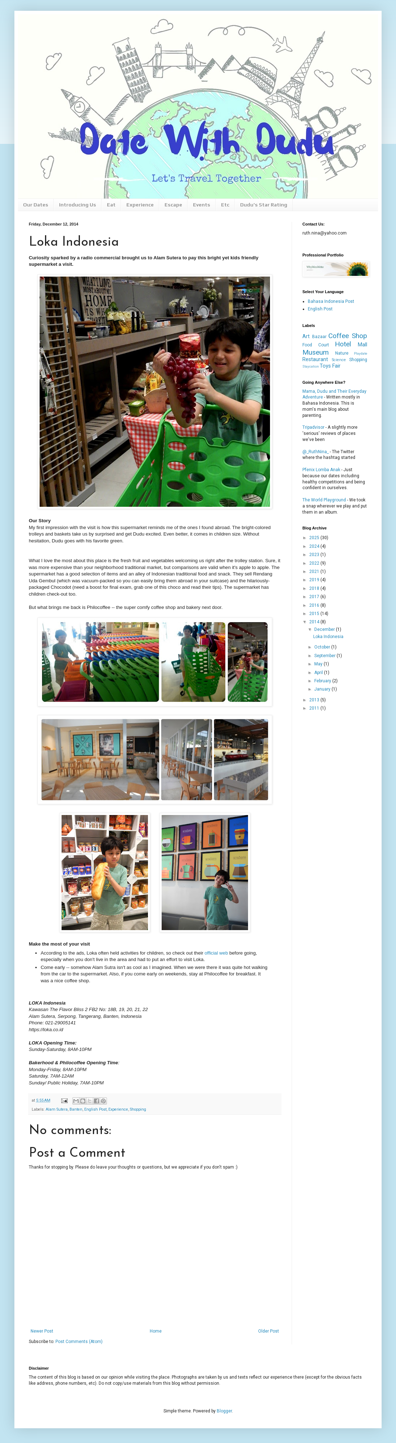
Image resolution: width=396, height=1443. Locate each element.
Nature (341, 353)
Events (201, 205)
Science (339, 360)
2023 (314, 554)
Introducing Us (77, 205)
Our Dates (35, 205)
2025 (314, 537)
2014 (314, 621)
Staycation (310, 366)
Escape (173, 205)
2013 (314, 699)
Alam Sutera (57, 1109)
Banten (75, 1109)
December (325, 629)
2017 (314, 596)
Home (156, 1331)
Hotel (343, 344)
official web (216, 953)
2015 (314, 613)
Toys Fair (330, 366)
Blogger (224, 1411)
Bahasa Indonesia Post (331, 301)
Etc (225, 205)
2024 (314, 546)
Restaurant (315, 359)
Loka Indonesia (328, 636)
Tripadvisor (313, 427)
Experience (140, 205)
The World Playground (324, 499)
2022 (314, 563)
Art (306, 336)
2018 (314, 588)
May (319, 663)
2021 (314, 571)
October (322, 647)
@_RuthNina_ (315, 451)
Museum (315, 352)
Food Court (315, 344)
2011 (314, 708)
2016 (314, 605)
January (323, 689)
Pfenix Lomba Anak (321, 469)
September (325, 655)
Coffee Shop (347, 336)
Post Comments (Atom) (79, 1341)
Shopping (138, 1109)
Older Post (268, 1331)
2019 (314, 579)
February (323, 680)
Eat (111, 205)
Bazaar (319, 336)
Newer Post (42, 1331)
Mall (362, 345)
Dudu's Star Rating (263, 205)
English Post (95, 1109)
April (319, 672)
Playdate (360, 353)
